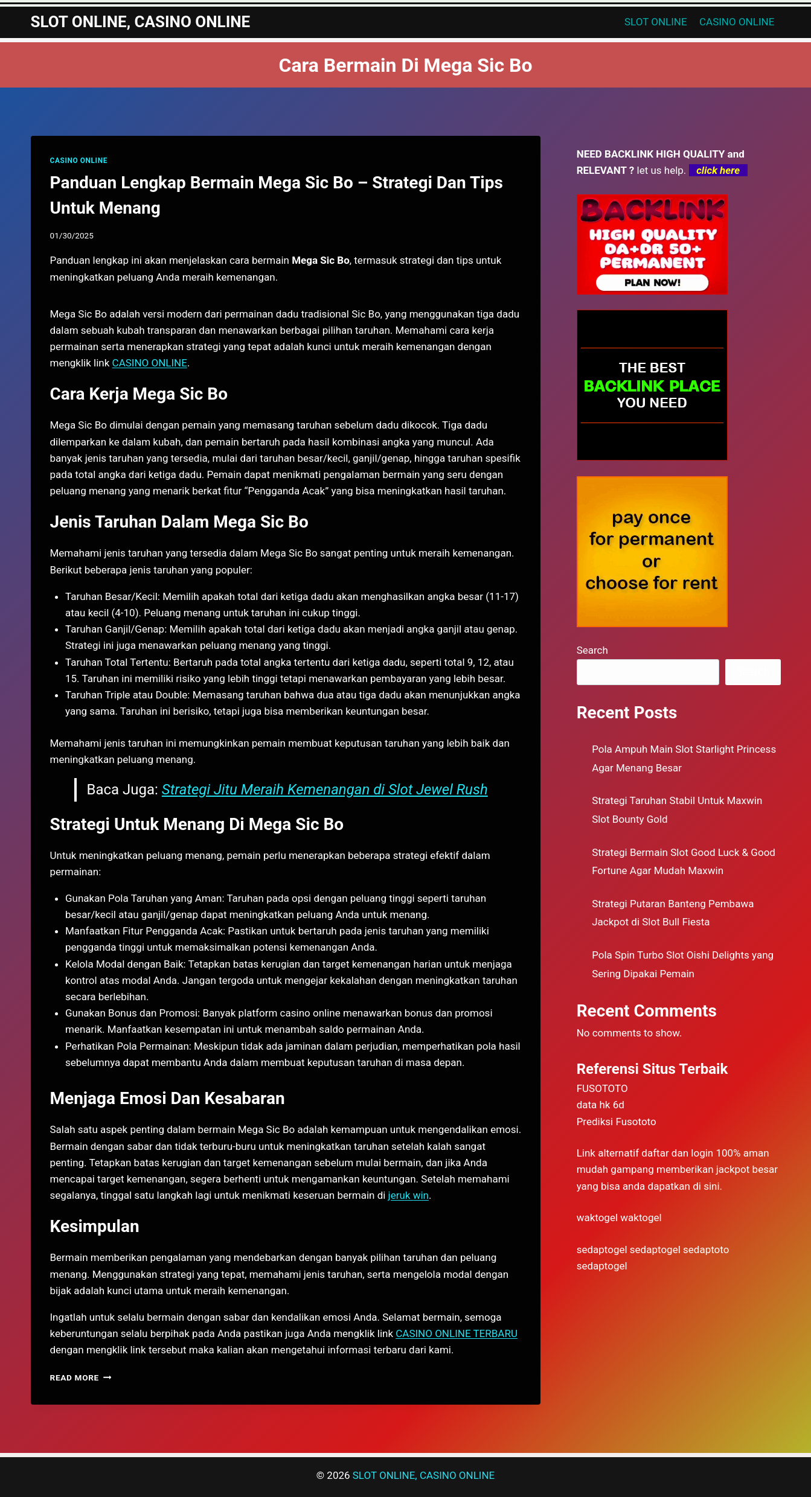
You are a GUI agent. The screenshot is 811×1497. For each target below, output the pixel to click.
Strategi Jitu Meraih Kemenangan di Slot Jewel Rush (325, 789)
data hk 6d (600, 1105)
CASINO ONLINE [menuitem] (149, 363)
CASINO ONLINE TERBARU (457, 1333)
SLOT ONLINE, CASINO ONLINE (424, 1475)
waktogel (597, 1217)
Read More (81, 1377)
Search (592, 650)
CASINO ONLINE (736, 22)
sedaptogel (602, 1249)
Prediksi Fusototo (616, 1122)
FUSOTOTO (602, 1088)
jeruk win (408, 1195)
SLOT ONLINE (655, 22)
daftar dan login (677, 1153)
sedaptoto (706, 1249)
